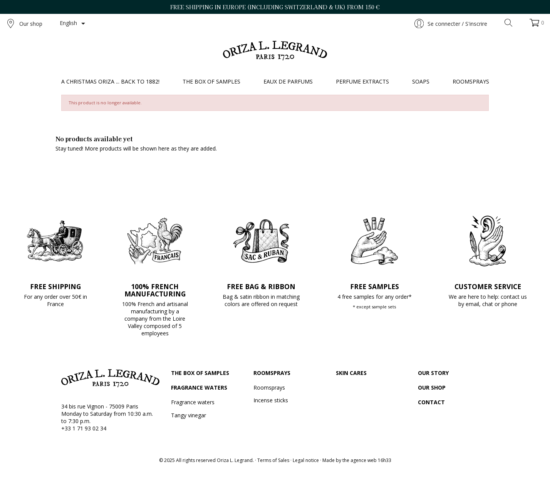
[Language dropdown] (74, 23)
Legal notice (306, 460)
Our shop (24, 23)
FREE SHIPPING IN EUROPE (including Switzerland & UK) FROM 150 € (275, 7)
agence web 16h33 (370, 460)
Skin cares (351, 373)
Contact (431, 402)
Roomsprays (271, 373)
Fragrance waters (199, 387)
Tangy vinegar (188, 415)
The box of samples (200, 373)
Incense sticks (270, 400)
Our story (433, 373)
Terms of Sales (273, 460)
